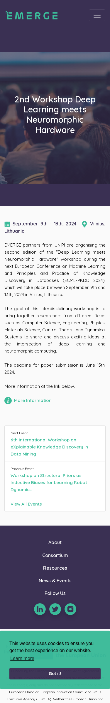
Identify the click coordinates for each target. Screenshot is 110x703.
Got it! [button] (55, 673)
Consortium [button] (55, 555)
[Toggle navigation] (97, 15)
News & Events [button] (55, 581)
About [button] (55, 542)
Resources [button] (55, 568)
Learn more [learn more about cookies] (22, 658)
